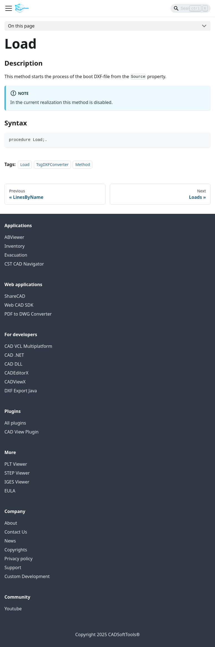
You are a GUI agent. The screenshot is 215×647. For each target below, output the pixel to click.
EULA (9, 491)
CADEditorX (16, 373)
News (10, 541)
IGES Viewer (16, 482)
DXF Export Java (20, 391)
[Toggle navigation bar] (8, 8)
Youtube (13, 609)
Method (82, 164)
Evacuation (15, 255)
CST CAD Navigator (24, 264)
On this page (21, 26)
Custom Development (27, 576)
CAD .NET (14, 355)
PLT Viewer (15, 464)
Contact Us (15, 532)
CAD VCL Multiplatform (28, 346)
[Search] (191, 8)
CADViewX (15, 382)
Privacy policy (18, 559)
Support (12, 567)
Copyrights (15, 550)
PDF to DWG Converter (28, 314)
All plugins (15, 423)
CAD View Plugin (21, 432)
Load (24, 164)
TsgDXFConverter (52, 164)
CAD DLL (13, 364)
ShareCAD (14, 296)
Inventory (14, 246)
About (10, 523)
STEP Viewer (17, 473)
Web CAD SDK (18, 305)
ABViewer (14, 237)
